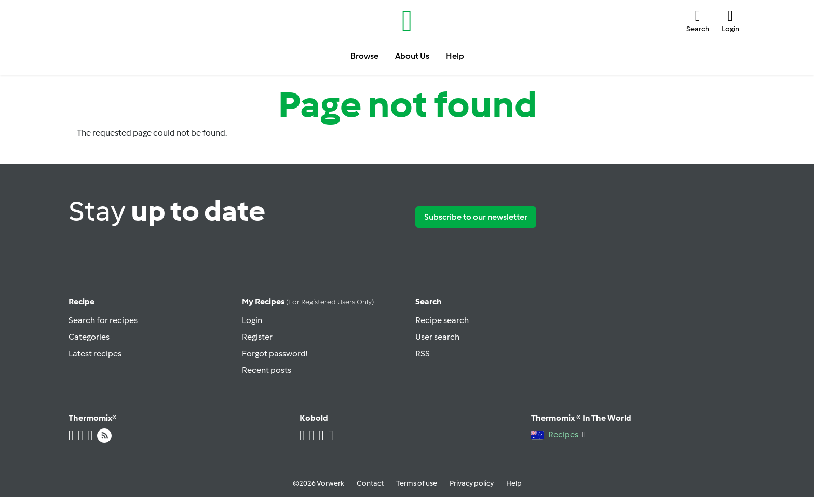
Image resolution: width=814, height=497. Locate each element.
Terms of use (416, 483)
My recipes (308, 301)
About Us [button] (412, 56)
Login (252, 320)
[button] (697, 21)
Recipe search (442, 320)
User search (437, 337)
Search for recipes (103, 320)
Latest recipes (95, 353)
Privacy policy (472, 483)
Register (257, 337)
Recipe (81, 301)
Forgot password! (274, 353)
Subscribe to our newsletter (475, 217)
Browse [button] (364, 56)
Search (428, 301)
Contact (370, 483)
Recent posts (266, 370)
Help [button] (455, 56)
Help (514, 483)
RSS (422, 353)
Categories (89, 337)
